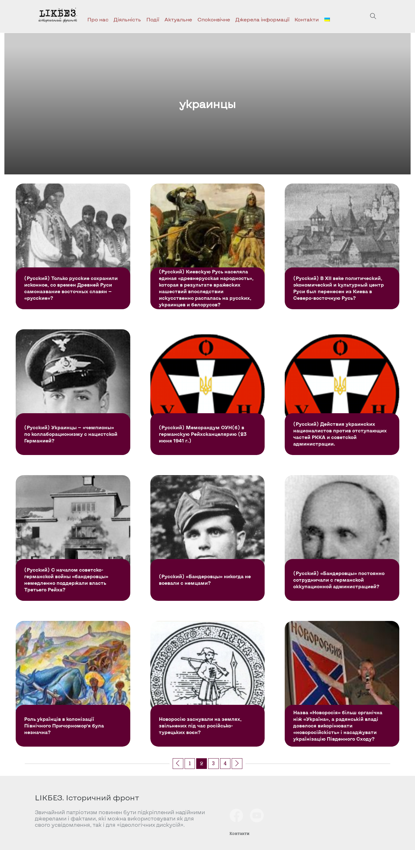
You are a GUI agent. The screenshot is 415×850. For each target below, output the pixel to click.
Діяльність (127, 19)
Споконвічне (213, 19)
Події (152, 19)
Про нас (98, 19)
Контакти (306, 19)
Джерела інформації (262, 19)
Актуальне (178, 19)
